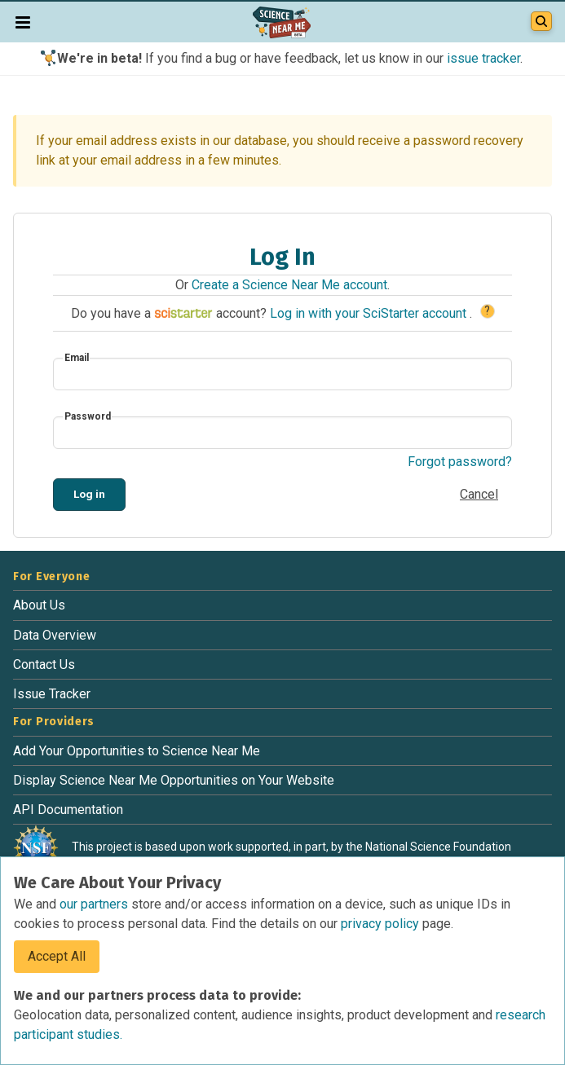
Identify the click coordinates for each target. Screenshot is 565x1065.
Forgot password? (460, 461)
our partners (95, 904)
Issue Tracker (51, 694)
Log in (89, 493)
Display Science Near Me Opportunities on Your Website (173, 780)
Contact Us (44, 664)
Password (87, 416)
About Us (39, 605)
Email (76, 357)
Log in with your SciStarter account (370, 313)
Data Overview (54, 635)
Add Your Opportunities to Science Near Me (136, 751)
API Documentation (68, 809)
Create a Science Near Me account (289, 285)
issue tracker (483, 58)
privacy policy (381, 923)
